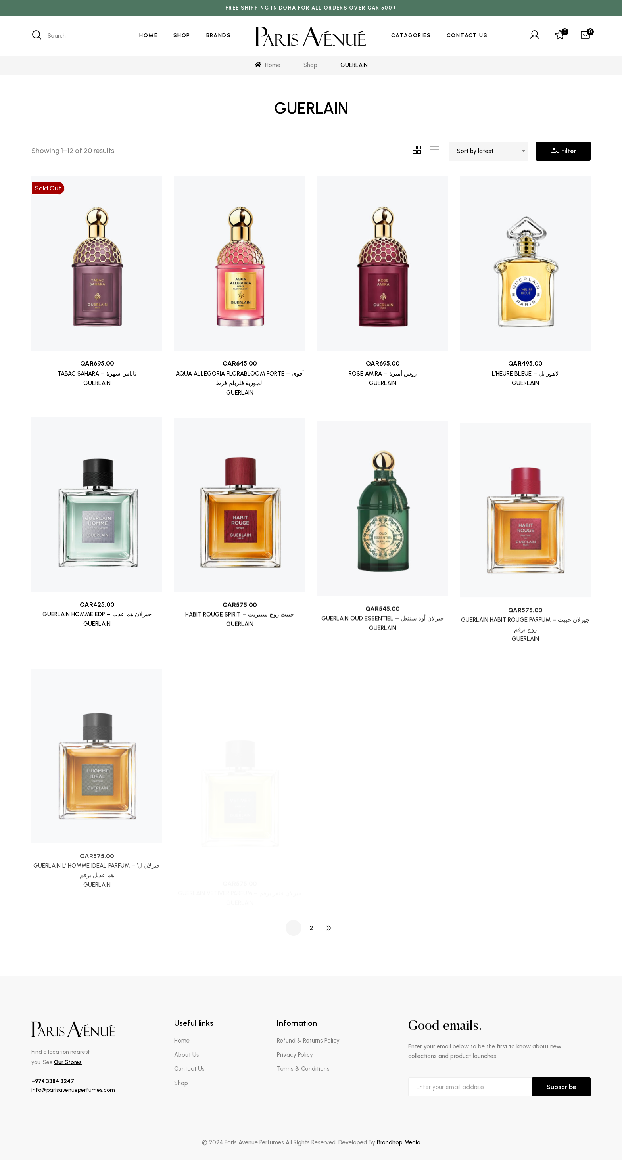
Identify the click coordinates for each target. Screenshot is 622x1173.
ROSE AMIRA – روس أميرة (383, 375)
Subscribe (561, 1087)
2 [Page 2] (311, 928)
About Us (186, 1054)
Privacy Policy (295, 1054)
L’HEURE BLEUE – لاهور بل (525, 378)
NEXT (328, 928)
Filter (563, 149)
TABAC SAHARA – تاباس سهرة (96, 373)
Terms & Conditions (303, 1068)
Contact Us (189, 1068)
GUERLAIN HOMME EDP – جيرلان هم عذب (97, 641)
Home (182, 1040)
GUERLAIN (97, 383)
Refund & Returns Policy (308, 1040)
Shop (181, 1083)
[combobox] (488, 151)
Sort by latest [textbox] (475, 151)
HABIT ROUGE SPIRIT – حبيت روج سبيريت (239, 652)
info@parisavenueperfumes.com (73, 1090)
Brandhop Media (398, 1142)
